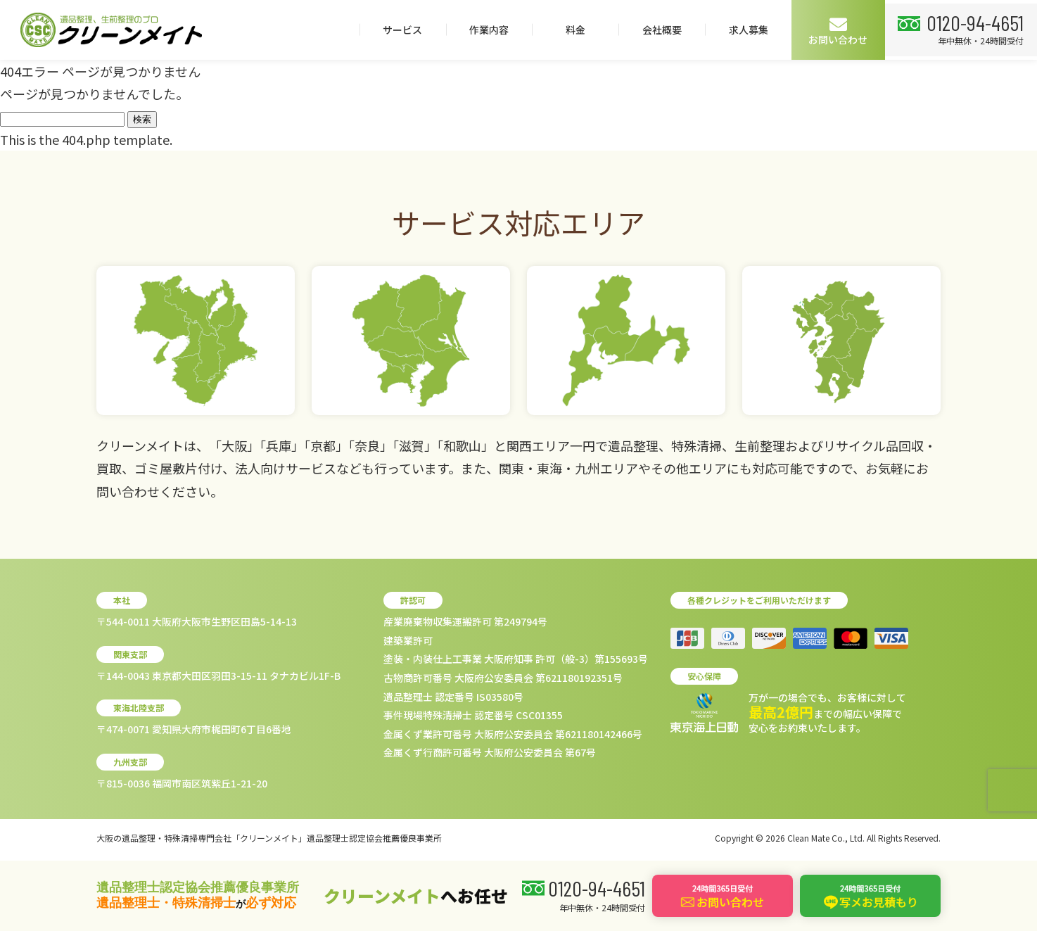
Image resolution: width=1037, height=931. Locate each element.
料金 (570, 30)
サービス (396, 30)
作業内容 (483, 30)
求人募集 (743, 30)
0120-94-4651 (973, 21)
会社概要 (656, 30)
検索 (142, 119)
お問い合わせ (833, 30)
